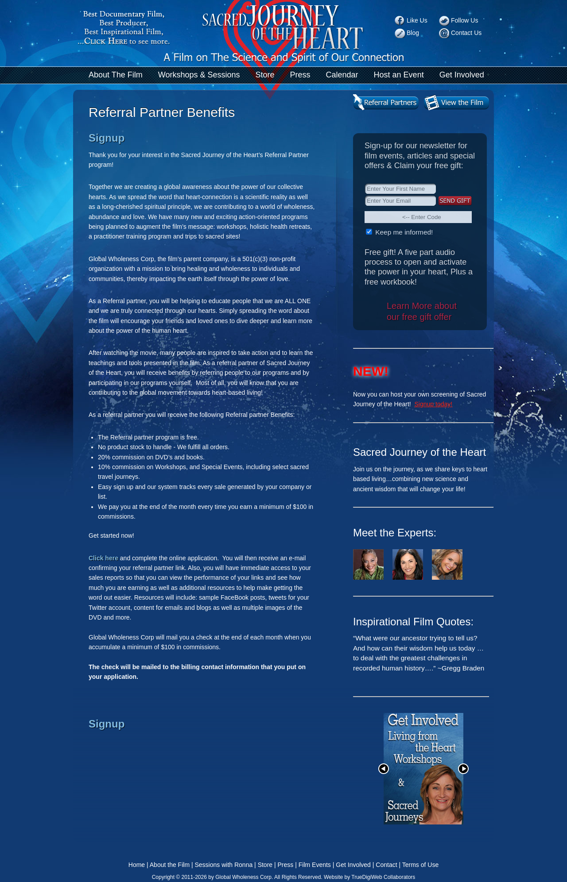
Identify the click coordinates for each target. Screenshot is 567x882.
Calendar (342, 74)
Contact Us (466, 32)
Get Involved (461, 74)
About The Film (116, 74)
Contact (386, 864)
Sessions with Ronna (223, 864)
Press (300, 74)
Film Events (315, 864)
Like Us (417, 20)
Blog (413, 32)
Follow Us (464, 20)
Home (136, 864)
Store (264, 74)
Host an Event (399, 74)
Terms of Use (420, 864)
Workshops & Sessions (199, 74)
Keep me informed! (403, 232)
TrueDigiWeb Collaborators (383, 877)
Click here (103, 558)
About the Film (170, 864)
